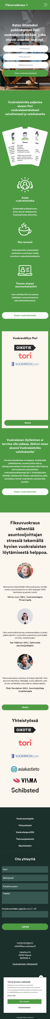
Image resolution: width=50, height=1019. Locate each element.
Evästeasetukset (24, 1007)
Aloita (25, 707)
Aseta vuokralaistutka (25, 315)
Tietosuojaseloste (25, 839)
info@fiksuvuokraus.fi (25, 946)
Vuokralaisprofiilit (25, 832)
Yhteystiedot (25, 825)
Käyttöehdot (25, 845)
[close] (41, 977)
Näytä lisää (11, 995)
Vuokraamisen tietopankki (25, 964)
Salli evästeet (24, 1001)
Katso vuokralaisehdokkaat (26, 73)
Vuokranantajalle (25, 818)
